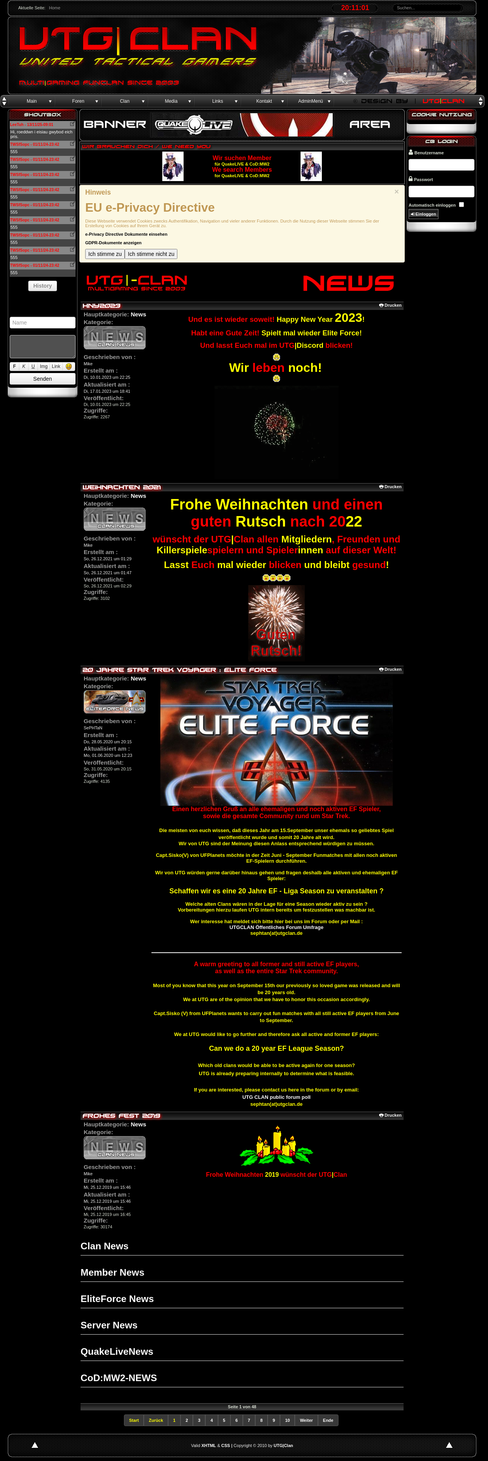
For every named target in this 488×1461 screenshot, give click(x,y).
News (138, 314)
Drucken (390, 305)
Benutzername (426, 152)
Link (56, 366)
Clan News (105, 1246)
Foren (78, 101)
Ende (328, 1420)
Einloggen (423, 214)
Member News (112, 1272)
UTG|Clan (283, 1445)
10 (287, 1420)
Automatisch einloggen (432, 205)
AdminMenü (310, 101)
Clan (125, 101)
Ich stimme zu (105, 254)
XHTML (208, 1445)
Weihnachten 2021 (121, 487)
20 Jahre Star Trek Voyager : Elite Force (179, 670)
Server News (109, 1325)
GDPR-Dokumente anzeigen (113, 242)
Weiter (306, 1420)
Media (171, 101)
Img (44, 366)
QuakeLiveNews (117, 1351)
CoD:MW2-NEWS (119, 1378)
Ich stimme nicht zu (151, 254)
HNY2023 (101, 305)
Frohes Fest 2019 (121, 1115)
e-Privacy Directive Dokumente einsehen (126, 234)
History (42, 286)
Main (32, 101)
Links (217, 101)
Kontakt (264, 101)
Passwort (421, 179)
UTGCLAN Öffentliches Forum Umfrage (276, 927)
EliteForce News (117, 1298)
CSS (225, 1445)
